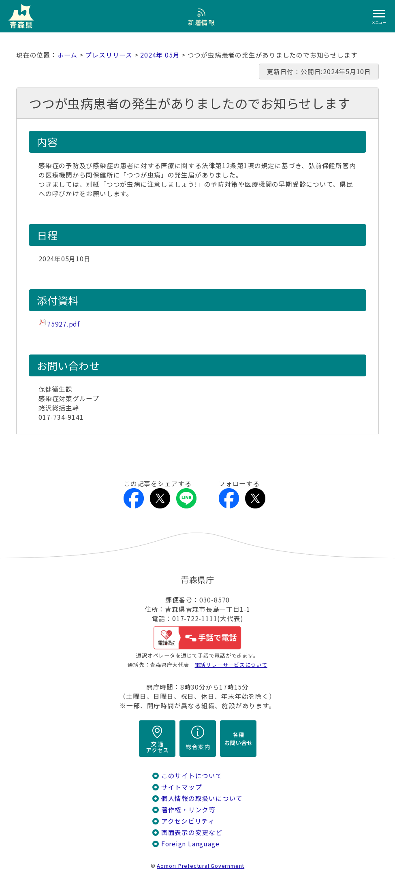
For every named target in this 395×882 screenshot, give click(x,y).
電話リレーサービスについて (231, 664)
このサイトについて (191, 775)
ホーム (67, 55)
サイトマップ (181, 787)
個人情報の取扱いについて (202, 798)
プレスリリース (108, 55)
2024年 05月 (159, 55)
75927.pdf (63, 324)
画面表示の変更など (191, 832)
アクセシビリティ (188, 821)
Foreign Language (190, 843)
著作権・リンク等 (188, 809)
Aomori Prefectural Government (200, 865)
